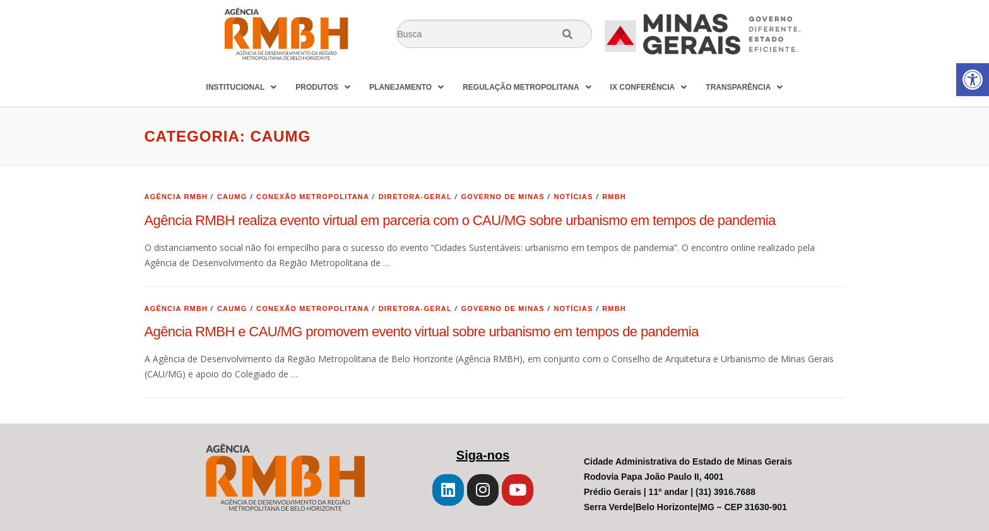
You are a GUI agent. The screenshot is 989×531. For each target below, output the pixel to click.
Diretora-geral (415, 196)
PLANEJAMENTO (406, 87)
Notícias (573, 196)
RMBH (614, 196)
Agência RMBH (176, 196)
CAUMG (232, 196)
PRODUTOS (322, 87)
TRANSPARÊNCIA (744, 87)
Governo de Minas (503, 196)
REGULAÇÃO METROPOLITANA (527, 87)
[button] (972, 79)
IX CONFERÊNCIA (648, 87)
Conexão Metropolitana (312, 196)
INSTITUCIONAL (241, 87)
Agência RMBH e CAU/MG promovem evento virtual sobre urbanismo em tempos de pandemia (422, 331)
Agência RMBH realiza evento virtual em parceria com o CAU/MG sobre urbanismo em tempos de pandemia (460, 220)
